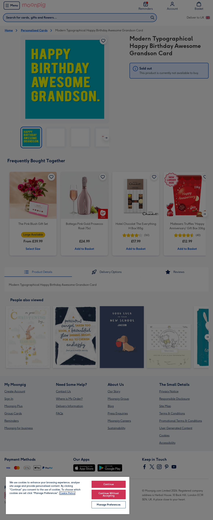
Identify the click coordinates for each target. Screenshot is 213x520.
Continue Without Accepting (109, 494)
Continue (108, 484)
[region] (67, 495)
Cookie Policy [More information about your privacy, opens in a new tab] (67, 493)
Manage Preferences (108, 504)
